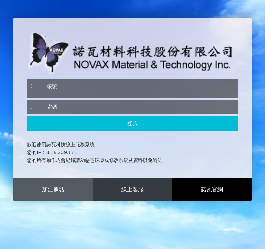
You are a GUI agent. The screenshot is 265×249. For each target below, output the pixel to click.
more (52, 189)
